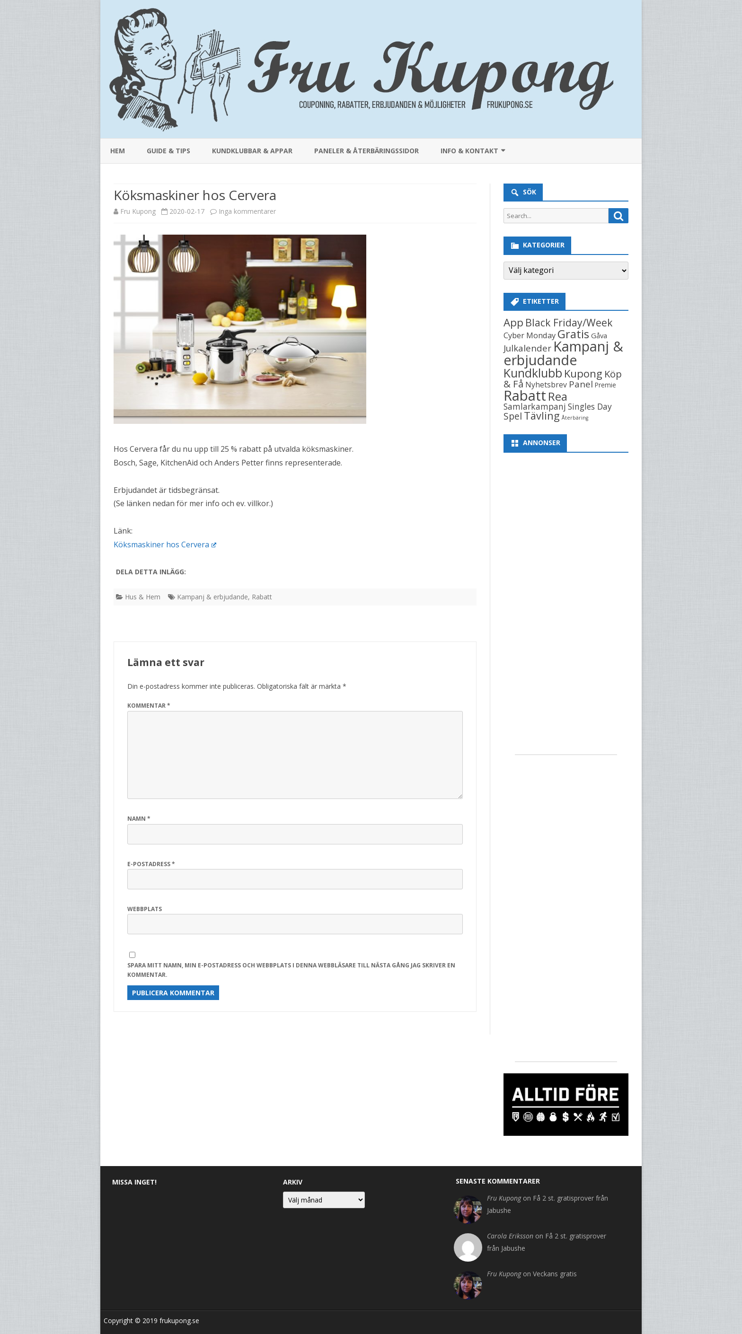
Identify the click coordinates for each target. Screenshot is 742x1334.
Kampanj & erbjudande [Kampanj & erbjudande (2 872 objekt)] (563, 353)
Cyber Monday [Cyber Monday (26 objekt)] (530, 335)
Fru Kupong (138, 211)
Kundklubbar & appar (252, 150)
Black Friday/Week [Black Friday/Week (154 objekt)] (568, 322)
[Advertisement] (566, 601)
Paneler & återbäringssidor (366, 150)
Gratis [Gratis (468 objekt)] (573, 334)
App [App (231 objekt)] (513, 322)
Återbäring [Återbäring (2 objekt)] (575, 417)
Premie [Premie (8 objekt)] (605, 385)
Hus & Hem (142, 596)
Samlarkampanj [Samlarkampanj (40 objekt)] (535, 406)
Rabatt (262, 596)
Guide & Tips (168, 150)
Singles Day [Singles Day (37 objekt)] (590, 406)
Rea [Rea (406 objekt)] (557, 396)
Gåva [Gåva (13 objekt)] (599, 335)
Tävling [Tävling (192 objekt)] (542, 415)
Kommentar (148, 706)
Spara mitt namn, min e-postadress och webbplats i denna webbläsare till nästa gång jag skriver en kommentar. (291, 970)
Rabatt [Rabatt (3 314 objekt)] (525, 395)
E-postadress (151, 864)
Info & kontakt (469, 150)
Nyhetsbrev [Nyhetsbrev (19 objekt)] (546, 384)
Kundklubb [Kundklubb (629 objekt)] (533, 373)
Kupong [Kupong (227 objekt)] (583, 373)
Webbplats (144, 909)
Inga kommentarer (247, 211)
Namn (138, 819)
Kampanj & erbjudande (212, 596)
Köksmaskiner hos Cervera (165, 544)
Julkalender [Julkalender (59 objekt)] (527, 348)
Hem (117, 150)
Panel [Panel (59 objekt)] (581, 384)
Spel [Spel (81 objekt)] (513, 416)
